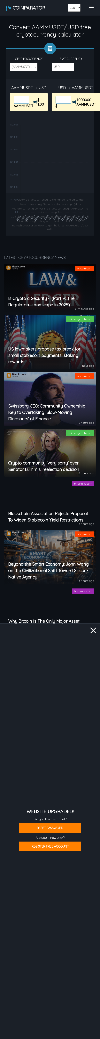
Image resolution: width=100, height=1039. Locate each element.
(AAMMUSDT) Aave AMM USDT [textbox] (24, 67)
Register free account (50, 846)
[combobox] (23, 67)
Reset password (50, 828)
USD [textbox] (57, 67)
